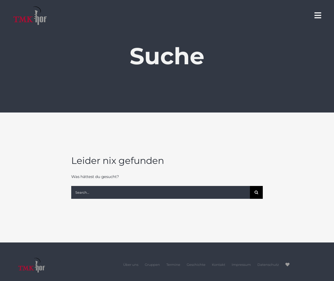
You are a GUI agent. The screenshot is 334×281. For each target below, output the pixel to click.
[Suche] (256, 192)
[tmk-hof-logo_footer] (49, 259)
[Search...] (160, 192)
